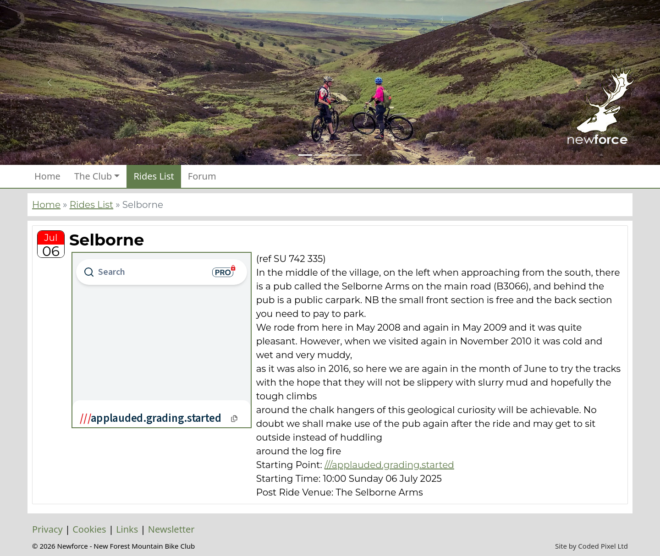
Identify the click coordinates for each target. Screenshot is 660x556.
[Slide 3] (338, 155)
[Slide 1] (305, 155)
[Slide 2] (322, 155)
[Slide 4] (355, 155)
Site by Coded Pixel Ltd (591, 546)
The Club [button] (93, 176)
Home (47, 176)
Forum (202, 176)
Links (127, 529)
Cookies (89, 529)
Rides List (153, 176)
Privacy (47, 529)
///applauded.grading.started (389, 464)
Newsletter (171, 529)
